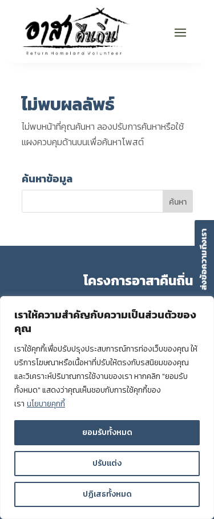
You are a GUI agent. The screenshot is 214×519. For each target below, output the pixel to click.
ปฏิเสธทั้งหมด (107, 494)
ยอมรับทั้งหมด (107, 432)
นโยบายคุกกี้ (46, 404)
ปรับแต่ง (107, 463)
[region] (107, 407)
